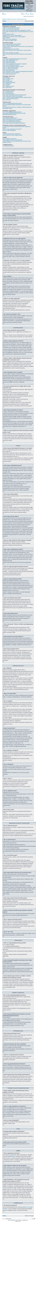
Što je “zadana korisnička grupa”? (11, 98)
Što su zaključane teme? (8, 86)
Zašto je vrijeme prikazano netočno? (11, 45)
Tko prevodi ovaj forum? (8, 146)
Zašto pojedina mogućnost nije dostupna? (12, 140)
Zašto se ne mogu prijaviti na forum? (11, 27)
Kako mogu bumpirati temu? (9, 74)
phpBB (13, 1220)
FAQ (23, 14)
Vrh (3, 174)
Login (4, 14)
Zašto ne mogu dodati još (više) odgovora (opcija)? (15, 63)
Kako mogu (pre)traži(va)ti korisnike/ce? (12, 121)
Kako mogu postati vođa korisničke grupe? (13, 96)
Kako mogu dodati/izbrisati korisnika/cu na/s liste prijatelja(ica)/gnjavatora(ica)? (14, 114)
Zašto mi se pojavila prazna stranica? (11, 120)
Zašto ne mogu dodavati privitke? (10, 67)
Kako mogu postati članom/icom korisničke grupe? (14, 94)
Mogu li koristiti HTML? (8, 78)
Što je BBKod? (6, 77)
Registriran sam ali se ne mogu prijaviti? (12, 35)
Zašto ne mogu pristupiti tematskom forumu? (13, 66)
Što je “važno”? (6, 85)
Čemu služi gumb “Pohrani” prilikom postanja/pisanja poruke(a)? (18, 71)
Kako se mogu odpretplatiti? (9, 130)
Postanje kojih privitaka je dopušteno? (11, 133)
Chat (27, 14)
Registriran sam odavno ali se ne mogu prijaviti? (14, 36)
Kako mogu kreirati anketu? (9, 62)
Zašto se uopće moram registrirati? (11, 29)
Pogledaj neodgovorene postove (9, 19)
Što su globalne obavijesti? (9, 82)
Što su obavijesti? (7, 83)
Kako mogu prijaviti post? (9, 70)
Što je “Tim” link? (7, 100)
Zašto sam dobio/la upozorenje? (10, 69)
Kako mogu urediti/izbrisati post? (10, 60)
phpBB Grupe (11, 1156)
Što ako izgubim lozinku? (8, 34)
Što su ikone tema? (7, 87)
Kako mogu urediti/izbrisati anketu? (11, 65)
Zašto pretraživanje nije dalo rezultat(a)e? (12, 119)
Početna (4, 21)
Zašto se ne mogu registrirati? (10, 39)
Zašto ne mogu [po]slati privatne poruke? (12, 103)
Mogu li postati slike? (8, 81)
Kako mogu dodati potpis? (9, 61)
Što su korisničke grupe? (8, 93)
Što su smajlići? (6, 80)
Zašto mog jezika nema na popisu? (11, 49)
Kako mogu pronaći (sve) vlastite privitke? (12, 135)
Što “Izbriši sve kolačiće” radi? (10, 40)
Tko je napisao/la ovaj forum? (10, 138)
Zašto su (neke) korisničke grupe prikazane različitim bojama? (17, 97)
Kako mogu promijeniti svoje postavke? (12, 44)
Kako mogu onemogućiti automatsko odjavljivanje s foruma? (17, 30)
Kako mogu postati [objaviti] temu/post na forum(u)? (15, 58)
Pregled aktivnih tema (21, 19)
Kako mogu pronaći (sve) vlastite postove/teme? (14, 123)
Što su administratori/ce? (8, 91)
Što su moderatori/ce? (8, 92)
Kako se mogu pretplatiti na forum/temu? (12, 129)
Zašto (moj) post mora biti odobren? (11, 72)
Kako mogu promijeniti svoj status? (11, 52)
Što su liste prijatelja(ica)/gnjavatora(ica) (12, 112)
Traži (32, 14)
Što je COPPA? (6, 38)
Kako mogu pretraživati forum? (10, 118)
